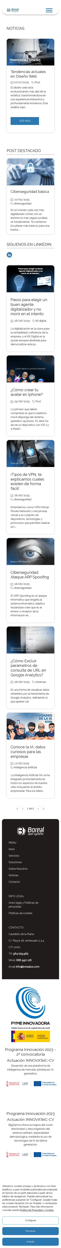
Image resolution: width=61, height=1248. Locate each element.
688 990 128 (24, 960)
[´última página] (43, 808)
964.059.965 (20, 953)
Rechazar (30, 1231)
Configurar (30, 1220)
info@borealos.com (27, 966)
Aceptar (31, 1241)
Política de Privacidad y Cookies (37, 1210)
